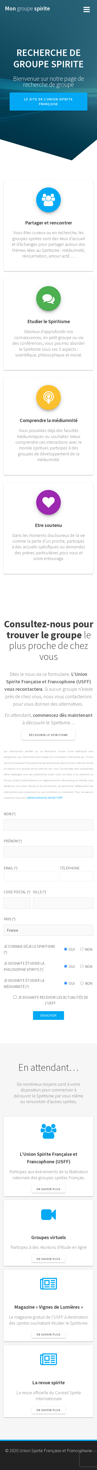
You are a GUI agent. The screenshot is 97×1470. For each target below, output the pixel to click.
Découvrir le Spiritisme (48, 735)
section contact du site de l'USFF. (45, 797)
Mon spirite (27, 8)
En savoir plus (49, 1189)
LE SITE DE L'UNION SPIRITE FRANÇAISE (48, 101)
